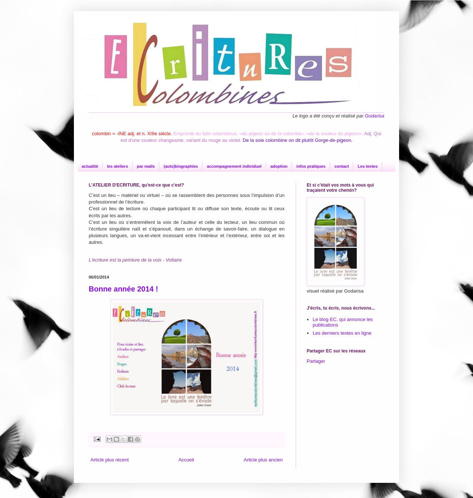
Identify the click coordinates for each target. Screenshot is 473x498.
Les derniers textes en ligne (342, 333)
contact (341, 166)
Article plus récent (110, 460)
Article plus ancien (263, 460)
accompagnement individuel (234, 166)
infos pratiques (311, 166)
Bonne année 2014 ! (123, 289)
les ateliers (117, 166)
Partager (316, 361)
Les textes (368, 166)
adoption (278, 166)
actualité (90, 166)
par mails (146, 166)
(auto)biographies (181, 166)
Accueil (186, 460)
